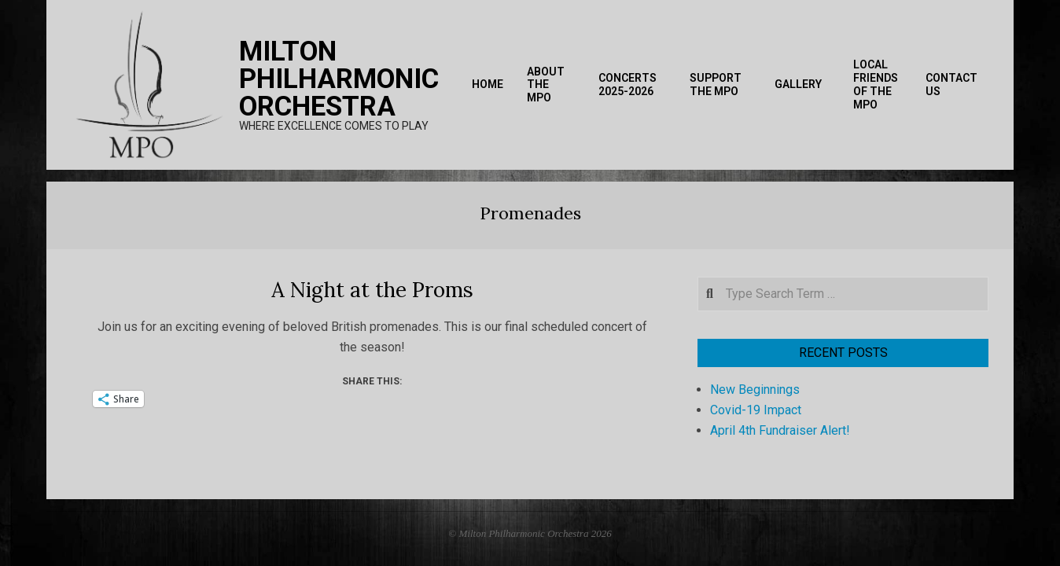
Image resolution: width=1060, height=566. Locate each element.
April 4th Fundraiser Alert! (780, 430)
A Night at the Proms (372, 290)
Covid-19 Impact (755, 409)
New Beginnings (755, 389)
